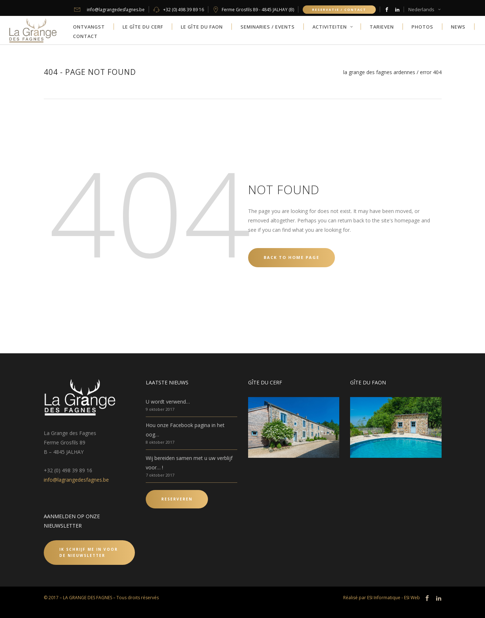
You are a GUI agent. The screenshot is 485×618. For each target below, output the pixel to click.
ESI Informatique (383, 597)
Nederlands (421, 9)
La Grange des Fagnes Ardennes (379, 72)
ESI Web (412, 597)
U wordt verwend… (168, 401)
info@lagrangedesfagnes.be (76, 479)
